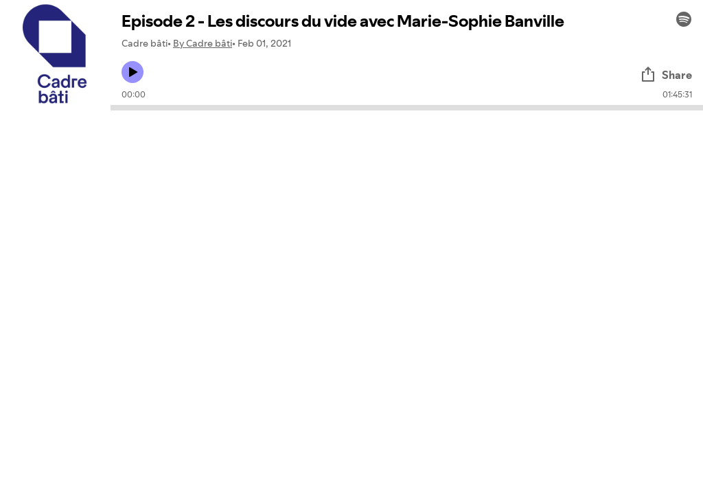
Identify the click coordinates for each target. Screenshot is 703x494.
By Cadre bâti (202, 43)
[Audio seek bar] (407, 107)
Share (666, 75)
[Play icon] (132, 72)
